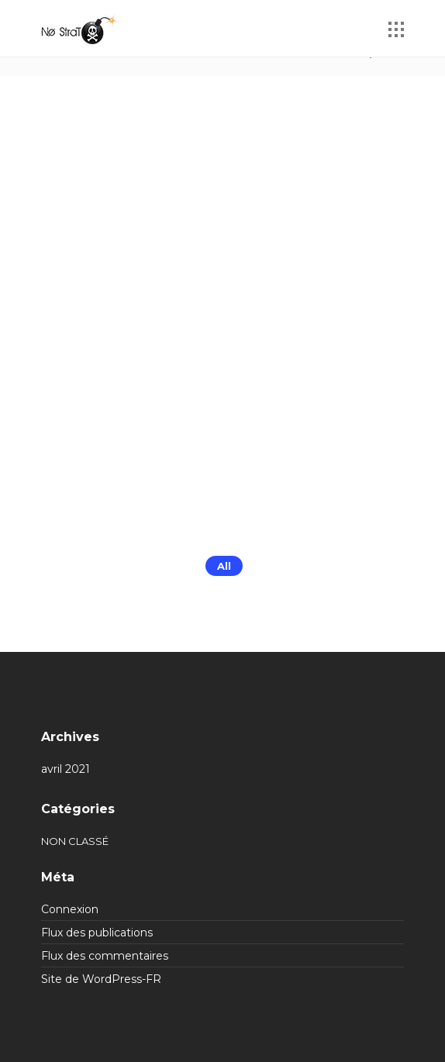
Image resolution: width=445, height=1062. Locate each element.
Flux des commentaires (104, 955)
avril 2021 (65, 769)
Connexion (69, 909)
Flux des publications (97, 932)
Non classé (75, 841)
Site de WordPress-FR (101, 979)
